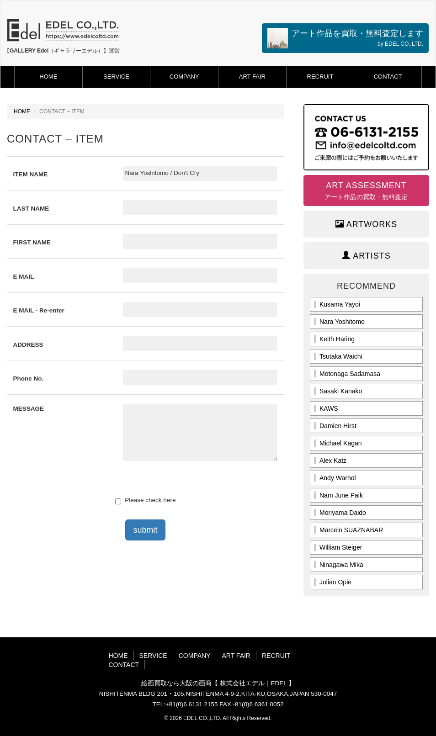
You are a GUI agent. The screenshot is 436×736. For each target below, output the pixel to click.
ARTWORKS (366, 224)
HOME (48, 76)
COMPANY (184, 76)
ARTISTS (366, 255)
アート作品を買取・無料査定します (345, 38)
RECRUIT (320, 76)
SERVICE (116, 76)
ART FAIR (252, 76)
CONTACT (388, 76)
